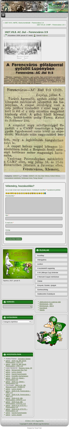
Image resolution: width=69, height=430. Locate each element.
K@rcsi (45, 35)
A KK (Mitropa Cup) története (47, 272)
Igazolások (43, 308)
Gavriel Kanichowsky (19, 374)
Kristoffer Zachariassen (20, 376)
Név (7, 215)
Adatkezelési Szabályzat (46, 294)
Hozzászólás (10, 196)
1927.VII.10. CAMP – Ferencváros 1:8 (50, 25)
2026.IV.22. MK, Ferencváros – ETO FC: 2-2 (16, 399)
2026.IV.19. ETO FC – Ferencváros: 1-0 (16, 406)
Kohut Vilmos (55, 176)
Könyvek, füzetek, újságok (46, 285)
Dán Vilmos (45, 176)
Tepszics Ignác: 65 (25, 368)
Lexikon (40, 264)
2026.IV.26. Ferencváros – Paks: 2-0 (18, 392)
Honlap (7, 230)
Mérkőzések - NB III (46, 306)
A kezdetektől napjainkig (46, 268)
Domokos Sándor (24, 359)
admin (8, 361)
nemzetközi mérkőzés (13, 178)
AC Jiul (37, 176)
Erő (33, 421)
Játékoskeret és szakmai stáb (50, 302)
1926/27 (16, 176)
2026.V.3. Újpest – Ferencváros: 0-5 (15, 379)
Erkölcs (28, 421)
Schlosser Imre (26, 178)
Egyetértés (40, 421)
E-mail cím (9, 223)
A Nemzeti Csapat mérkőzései (48, 277)
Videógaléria (41, 260)
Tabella (42, 310)
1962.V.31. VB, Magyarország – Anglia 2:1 (16, 386)
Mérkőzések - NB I (46, 304)
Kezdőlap (40, 255)
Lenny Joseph (17, 372)
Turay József (37, 178)
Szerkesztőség (42, 290)
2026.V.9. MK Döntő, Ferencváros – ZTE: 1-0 (16, 361)
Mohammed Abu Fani (19, 370)
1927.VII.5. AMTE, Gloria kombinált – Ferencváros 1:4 (24, 23)
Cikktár (39, 281)
